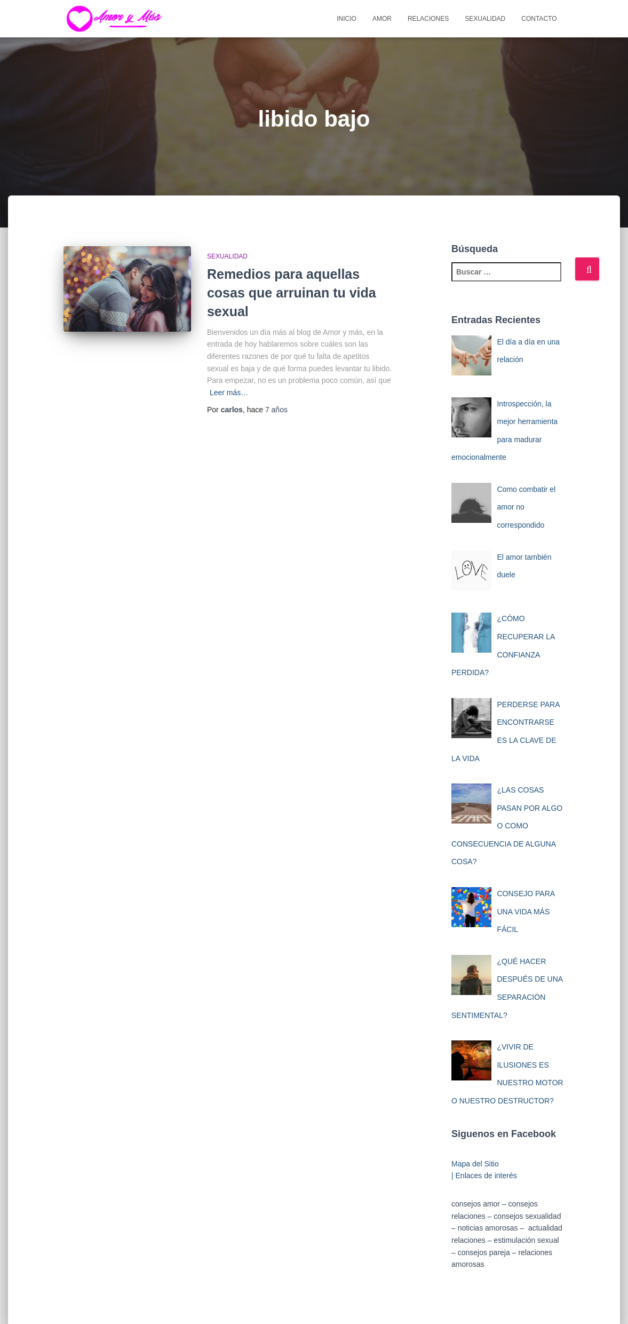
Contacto (539, 18)
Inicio (346, 18)
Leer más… (229, 392)
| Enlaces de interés (484, 1175)
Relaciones (428, 18)
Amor (382, 18)
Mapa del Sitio (475, 1164)
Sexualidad (485, 18)
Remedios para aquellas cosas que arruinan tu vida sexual (291, 293)
